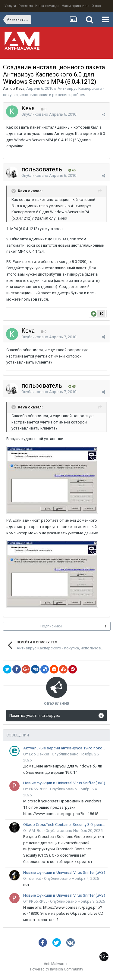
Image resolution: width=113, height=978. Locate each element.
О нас (96, 6)
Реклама (25, 6)
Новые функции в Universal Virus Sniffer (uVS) (64, 783)
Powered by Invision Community (56, 969)
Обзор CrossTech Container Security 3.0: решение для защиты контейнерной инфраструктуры (64, 824)
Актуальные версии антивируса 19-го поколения (64, 748)
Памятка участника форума (34, 715)
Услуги (10, 6)
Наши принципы (75, 6)
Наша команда (47, 6)
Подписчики (51, 626)
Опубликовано (48, 114)
